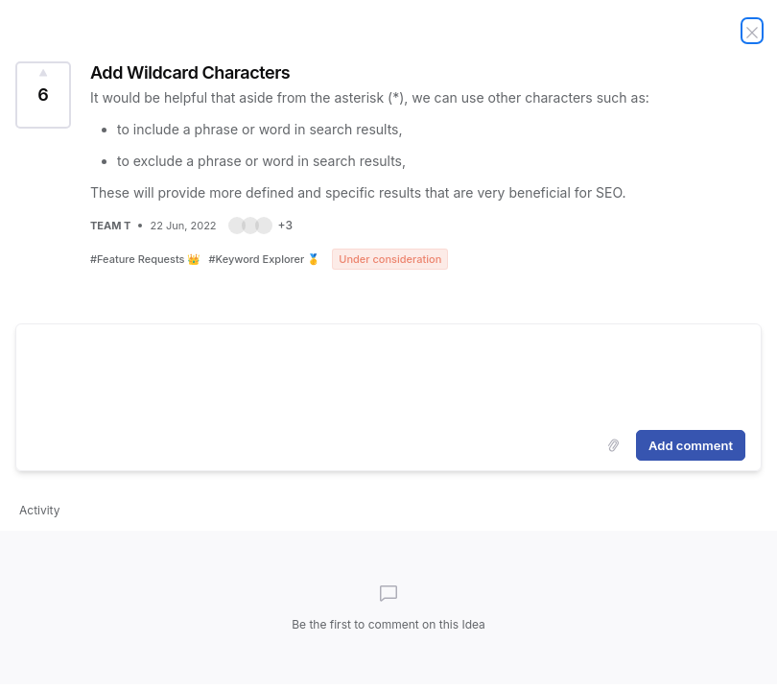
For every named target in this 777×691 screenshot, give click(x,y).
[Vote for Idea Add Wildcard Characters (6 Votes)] (43, 95)
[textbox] (388, 373)
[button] (260, 225)
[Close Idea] (752, 30)
